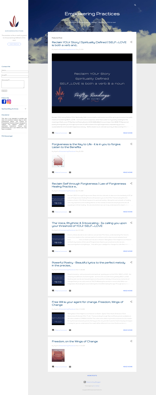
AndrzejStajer (96, 385)
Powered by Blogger (92, 382)
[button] (131, 42)
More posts (92, 375)
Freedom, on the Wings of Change (75, 341)
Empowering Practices (14, 31)
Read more (127, 133)
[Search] (135, 5)
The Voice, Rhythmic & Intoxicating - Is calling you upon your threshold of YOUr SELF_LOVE (89, 224)
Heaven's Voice (102, 26)
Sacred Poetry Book (84, 26)
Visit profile (14, 44)
